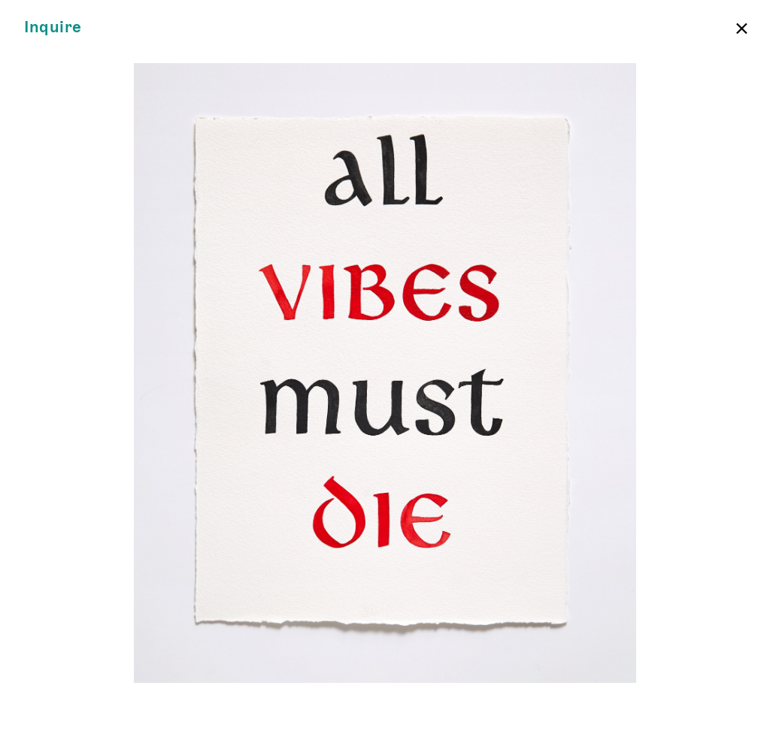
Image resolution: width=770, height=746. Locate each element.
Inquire (53, 27)
